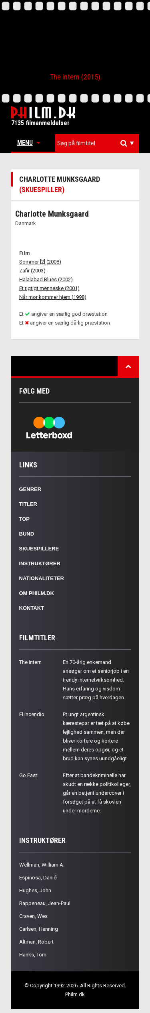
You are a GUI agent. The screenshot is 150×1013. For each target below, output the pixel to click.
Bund (26, 534)
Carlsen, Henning (38, 929)
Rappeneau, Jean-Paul (44, 903)
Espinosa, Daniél (38, 878)
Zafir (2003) (32, 271)
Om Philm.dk (36, 593)
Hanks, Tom (32, 955)
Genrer (30, 489)
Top (24, 519)
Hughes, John (35, 890)
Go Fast (28, 775)
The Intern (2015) (75, 77)
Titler (28, 504)
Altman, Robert (36, 942)
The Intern (30, 662)
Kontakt (31, 608)
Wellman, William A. (41, 865)
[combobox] (97, 143)
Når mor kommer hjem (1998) (52, 297)
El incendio (31, 714)
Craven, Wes (33, 916)
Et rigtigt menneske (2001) (49, 288)
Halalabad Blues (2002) (46, 279)
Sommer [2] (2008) (40, 262)
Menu (28, 142)
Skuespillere (39, 549)
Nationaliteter (41, 578)
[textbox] (99, 143)
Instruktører (39, 563)
